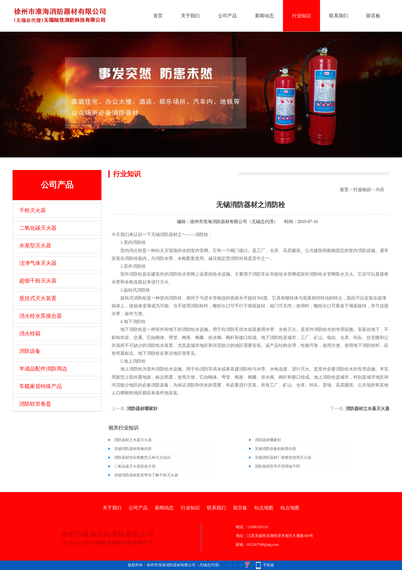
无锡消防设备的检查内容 (275, 449)
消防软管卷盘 (35, 404)
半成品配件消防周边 (43, 369)
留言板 (373, 15)
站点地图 (263, 507)
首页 (158, 15)
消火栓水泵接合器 (40, 316)
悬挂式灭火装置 (38, 298)
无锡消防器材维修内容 (133, 449)
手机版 (268, 565)
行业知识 (301, 15)
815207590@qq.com (263, 544)
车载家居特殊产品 (40, 386)
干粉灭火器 (32, 210)
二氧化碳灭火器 (38, 228)
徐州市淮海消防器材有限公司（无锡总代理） (234, 221)
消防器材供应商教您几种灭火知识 (142, 457)
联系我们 (338, 15)
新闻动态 (264, 15)
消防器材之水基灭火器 (367, 408)
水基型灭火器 (35, 246)
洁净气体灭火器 (38, 263)
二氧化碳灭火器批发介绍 (134, 466)
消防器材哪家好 (142, 408)
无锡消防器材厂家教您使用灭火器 (283, 457)
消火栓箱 (30, 334)
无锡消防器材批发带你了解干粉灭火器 (146, 475)
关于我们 (190, 15)
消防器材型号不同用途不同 (277, 466)
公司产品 (227, 15)
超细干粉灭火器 (38, 281)
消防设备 (30, 351)
